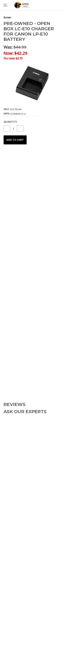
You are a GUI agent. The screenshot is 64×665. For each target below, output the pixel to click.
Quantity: (10, 121)
